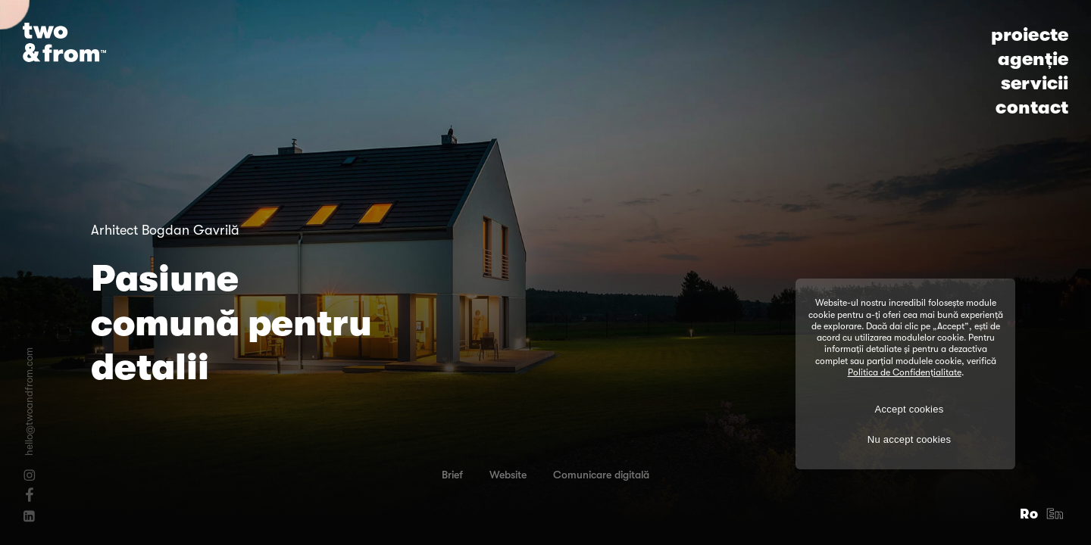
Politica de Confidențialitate (904, 372)
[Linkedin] (29, 516)
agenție (1033, 59)
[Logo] (64, 42)
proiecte (1029, 34)
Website (508, 475)
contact (1032, 107)
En (1055, 514)
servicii (1034, 83)
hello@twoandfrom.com (29, 401)
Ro (1029, 514)
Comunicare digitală (601, 475)
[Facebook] (29, 494)
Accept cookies (909, 409)
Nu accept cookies (909, 439)
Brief (452, 475)
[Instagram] (29, 475)
